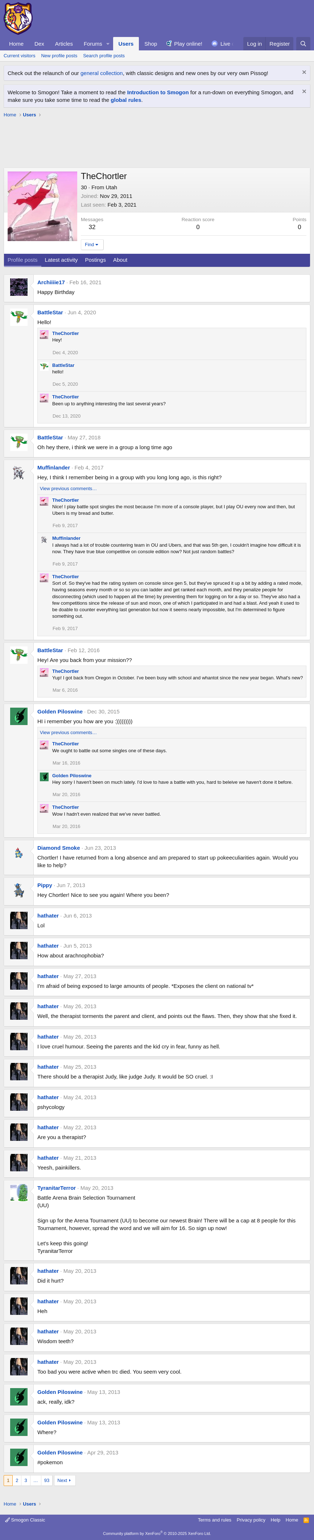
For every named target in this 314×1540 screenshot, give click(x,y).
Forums (93, 44)
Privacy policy (251, 1520)
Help (276, 1520)
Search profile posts (104, 55)
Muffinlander (53, 467)
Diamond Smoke (58, 848)
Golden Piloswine (60, 711)
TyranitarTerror (56, 1188)
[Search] (303, 43)
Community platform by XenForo (157, 1533)
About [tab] (120, 260)
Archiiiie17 (51, 282)
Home (16, 44)
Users (126, 44)
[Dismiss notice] (303, 73)
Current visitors (19, 55)
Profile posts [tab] (23, 260)
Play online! (188, 44)
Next (62, 1480)
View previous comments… (68, 488)
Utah (111, 187)
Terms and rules (214, 1520)
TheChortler (65, 333)
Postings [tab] (95, 260)
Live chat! (232, 44)
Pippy (44, 885)
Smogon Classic (25, 1520)
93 (46, 1480)
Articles (64, 44)
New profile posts (59, 55)
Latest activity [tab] (61, 260)
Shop (150, 44)
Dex (39, 44)
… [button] (35, 1480)
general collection (101, 73)
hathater (48, 915)
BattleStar (50, 312)
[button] (108, 43)
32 (92, 227)
